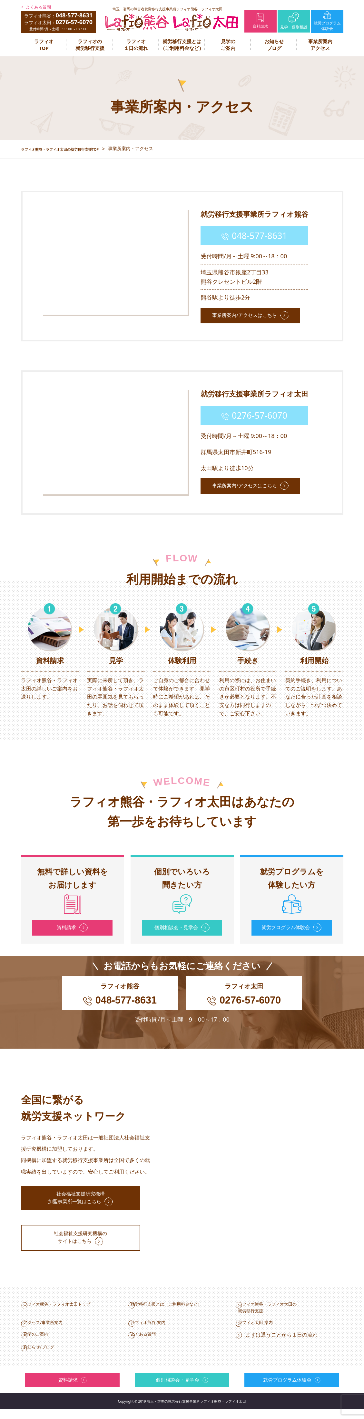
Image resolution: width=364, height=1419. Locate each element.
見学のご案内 (228, 44)
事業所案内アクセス (320, 44)
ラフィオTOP (44, 44)
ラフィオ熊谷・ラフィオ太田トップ (72, 1309)
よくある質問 (38, 7)
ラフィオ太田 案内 (266, 1330)
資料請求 (260, 21)
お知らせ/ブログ (50, 1356)
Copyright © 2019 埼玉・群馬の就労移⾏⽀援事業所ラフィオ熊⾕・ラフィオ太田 (181, 1411)
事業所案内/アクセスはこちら (248, 314)
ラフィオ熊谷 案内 (159, 1330)
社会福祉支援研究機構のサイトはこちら (85, 1244)
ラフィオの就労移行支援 (89, 44)
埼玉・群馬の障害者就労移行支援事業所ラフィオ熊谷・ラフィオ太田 (167, 8)
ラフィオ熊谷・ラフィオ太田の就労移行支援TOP (70, 149)
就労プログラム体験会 (327, 21)
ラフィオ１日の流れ (136, 44)
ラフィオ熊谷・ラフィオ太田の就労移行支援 (281, 1313)
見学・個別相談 (293, 21)
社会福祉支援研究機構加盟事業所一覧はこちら (81, 1204)
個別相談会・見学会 (176, 926)
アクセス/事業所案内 (55, 1330)
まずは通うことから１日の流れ (281, 1343)
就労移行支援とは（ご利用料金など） (182, 44)
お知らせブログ (274, 44)
